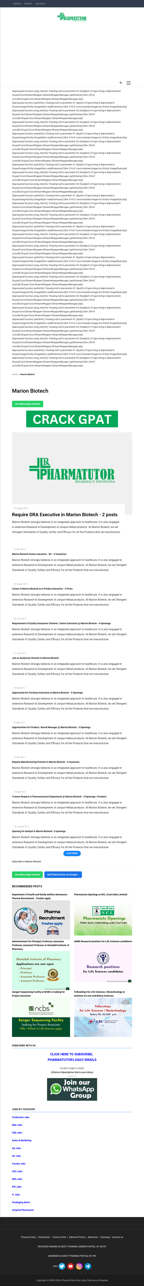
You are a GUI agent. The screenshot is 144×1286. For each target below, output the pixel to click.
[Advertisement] (72, 49)
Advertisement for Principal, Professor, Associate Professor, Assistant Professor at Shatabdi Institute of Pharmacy (40, 945)
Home (15, 374)
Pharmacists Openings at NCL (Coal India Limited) (100, 894)
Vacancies (40, 3)
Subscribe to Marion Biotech (26, 861)
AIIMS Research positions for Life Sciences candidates (103, 941)
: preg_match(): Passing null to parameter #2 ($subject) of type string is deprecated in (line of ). (66, 95)
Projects (28, 3)
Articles (17, 3)
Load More (72, 853)
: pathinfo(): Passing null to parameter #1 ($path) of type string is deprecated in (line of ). (69, 104)
